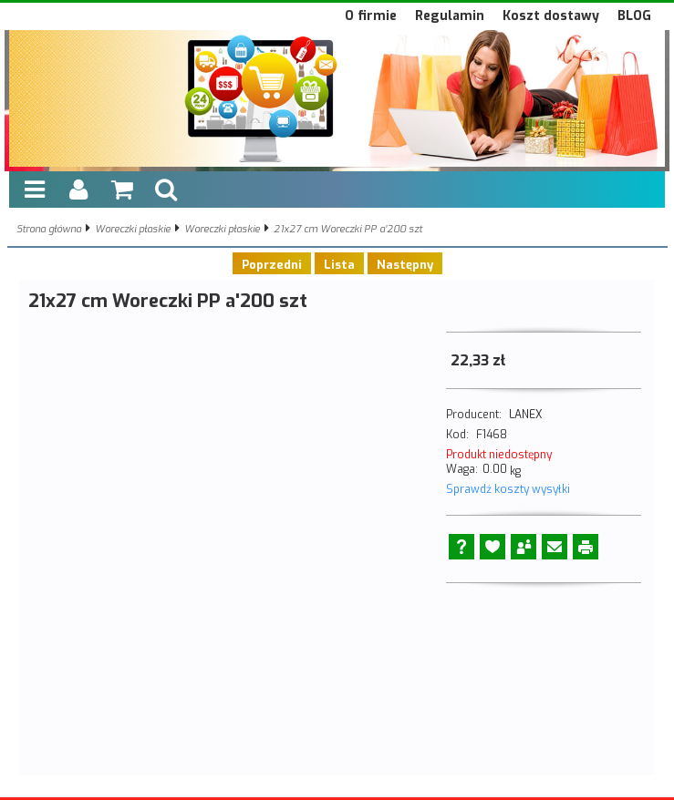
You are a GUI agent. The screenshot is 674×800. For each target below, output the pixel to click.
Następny (405, 264)
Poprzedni (272, 264)
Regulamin (449, 16)
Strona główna (48, 229)
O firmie (371, 16)
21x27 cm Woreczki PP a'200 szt (348, 229)
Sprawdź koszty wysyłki (508, 489)
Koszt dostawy (551, 16)
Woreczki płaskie (133, 229)
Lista (339, 264)
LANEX (525, 414)
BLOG (634, 16)
